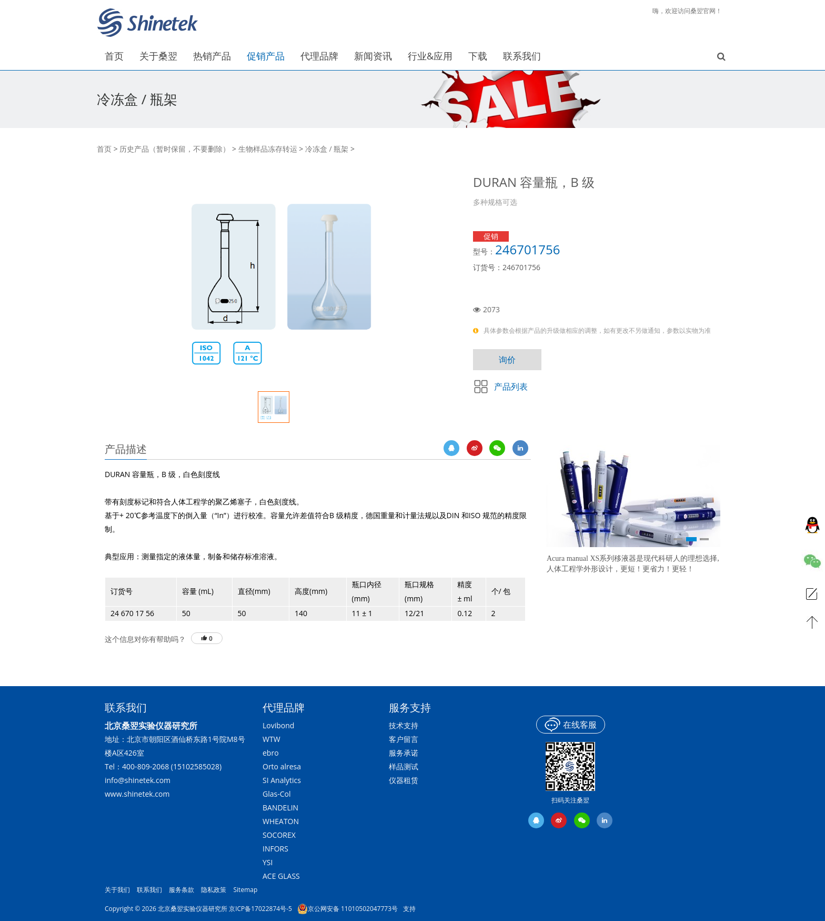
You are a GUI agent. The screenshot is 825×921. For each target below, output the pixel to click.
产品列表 (511, 386)
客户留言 (403, 739)
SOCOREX (279, 835)
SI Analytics (282, 780)
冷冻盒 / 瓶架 (326, 149)
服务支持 (410, 707)
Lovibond (278, 725)
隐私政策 (213, 889)
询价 (507, 359)
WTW (271, 739)
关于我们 (117, 889)
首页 (104, 149)
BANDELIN (280, 808)
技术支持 (403, 725)
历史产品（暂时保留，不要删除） (174, 149)
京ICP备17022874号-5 (260, 908)
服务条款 (181, 889)
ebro (271, 753)
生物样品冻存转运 (267, 149)
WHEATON (281, 821)
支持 (409, 908)
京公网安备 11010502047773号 (347, 909)
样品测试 (403, 766)
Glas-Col (276, 794)
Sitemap (246, 889)
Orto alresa (282, 766)
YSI (268, 862)
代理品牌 (284, 707)
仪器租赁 (403, 780)
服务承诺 (403, 753)
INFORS (275, 849)
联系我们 (149, 889)
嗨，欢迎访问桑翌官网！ (687, 10)
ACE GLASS (281, 876)
